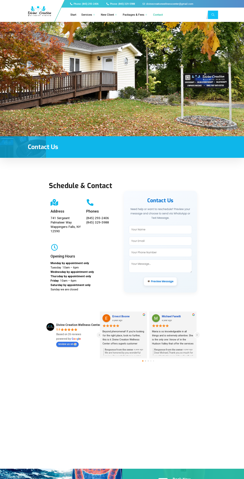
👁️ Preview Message (160, 286)
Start (73, 14)
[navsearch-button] (213, 15)
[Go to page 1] (145, 371)
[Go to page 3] (150, 371)
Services (88, 14)
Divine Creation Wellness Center (78, 335)
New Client (108, 14)
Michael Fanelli (171, 326)
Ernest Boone (121, 326)
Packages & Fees (135, 14)
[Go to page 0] (142, 371)
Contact (157, 14)
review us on (67, 354)
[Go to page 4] (153, 371)
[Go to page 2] (148, 371)
